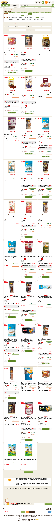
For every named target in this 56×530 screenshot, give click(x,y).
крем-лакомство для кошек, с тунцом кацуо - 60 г (11, 222)
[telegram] (51, 517)
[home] (6, 2)
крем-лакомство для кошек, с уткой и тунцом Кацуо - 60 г (45, 262)
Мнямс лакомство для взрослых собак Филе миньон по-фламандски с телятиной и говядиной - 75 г (11, 139)
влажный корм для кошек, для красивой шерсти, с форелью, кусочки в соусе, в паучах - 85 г (28, 389)
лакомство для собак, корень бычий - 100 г (11, 302)
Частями (16, 55)
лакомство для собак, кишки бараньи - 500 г (10, 423)
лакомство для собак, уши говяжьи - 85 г (27, 139)
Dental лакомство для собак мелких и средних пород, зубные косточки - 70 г (44, 139)
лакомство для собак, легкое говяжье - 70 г (44, 182)
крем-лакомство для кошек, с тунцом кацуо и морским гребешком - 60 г (28, 98)
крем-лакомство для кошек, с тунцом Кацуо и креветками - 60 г (28, 222)
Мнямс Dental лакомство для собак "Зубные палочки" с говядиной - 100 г (11, 262)
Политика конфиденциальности (31, 521)
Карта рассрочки (8, 518)
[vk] (48, 517)
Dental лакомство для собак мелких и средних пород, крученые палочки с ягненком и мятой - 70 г (10, 346)
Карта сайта (31, 517)
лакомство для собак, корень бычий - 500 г (28, 49)
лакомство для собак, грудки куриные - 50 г (44, 345)
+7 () (47, 513)
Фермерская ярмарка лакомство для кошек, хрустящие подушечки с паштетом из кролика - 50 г (28, 465)
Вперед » (30, 481)
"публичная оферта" (22, 520)
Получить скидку (12, 47)
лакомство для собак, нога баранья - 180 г (44, 222)
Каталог (6, 6)
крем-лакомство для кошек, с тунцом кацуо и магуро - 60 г (11, 182)
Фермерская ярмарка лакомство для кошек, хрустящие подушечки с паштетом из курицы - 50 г (11, 465)
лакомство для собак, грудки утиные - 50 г (27, 302)
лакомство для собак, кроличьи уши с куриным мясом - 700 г (45, 49)
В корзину (16, 53)
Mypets (18, 24)
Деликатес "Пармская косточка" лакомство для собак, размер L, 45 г (45, 98)
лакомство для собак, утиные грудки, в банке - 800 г (11, 98)
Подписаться (48, 509)
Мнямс (14, 24)
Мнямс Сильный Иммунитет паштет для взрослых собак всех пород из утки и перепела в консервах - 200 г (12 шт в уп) (45, 389)
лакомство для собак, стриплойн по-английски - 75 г (28, 262)
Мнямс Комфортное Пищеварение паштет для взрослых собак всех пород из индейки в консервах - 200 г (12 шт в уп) (11, 50)
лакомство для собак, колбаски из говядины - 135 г (11, 388)
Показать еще (28, 477)
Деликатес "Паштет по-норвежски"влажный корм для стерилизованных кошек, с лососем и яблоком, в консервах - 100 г (28, 346)
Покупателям (14, 6)
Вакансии (23, 517)
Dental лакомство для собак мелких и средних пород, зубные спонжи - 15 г (45, 302)
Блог (27, 517)
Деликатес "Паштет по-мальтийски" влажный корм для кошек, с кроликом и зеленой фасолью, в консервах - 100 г (45, 424)
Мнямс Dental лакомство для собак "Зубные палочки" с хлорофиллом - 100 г (28, 182)
